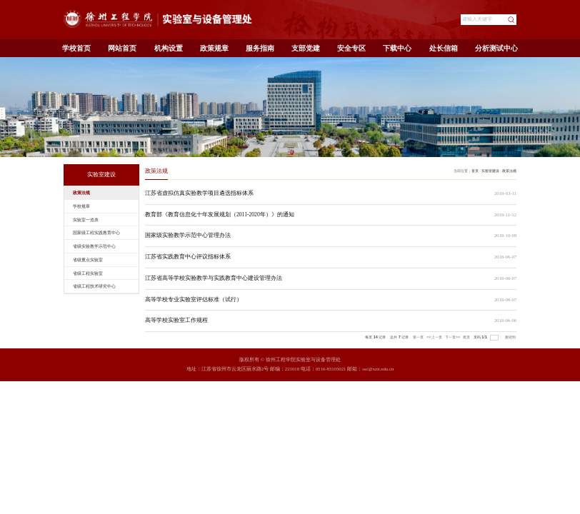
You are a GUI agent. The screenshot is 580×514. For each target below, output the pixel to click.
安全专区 (351, 48)
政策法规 (509, 170)
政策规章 (214, 48)
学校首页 (76, 48)
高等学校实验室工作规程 (176, 320)
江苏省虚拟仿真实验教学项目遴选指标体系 (199, 193)
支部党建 (305, 48)
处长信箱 (443, 48)
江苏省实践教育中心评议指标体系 (188, 256)
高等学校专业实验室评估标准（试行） (193, 299)
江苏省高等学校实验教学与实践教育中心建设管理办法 (213, 278)
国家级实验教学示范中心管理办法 (188, 235)
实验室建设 (490, 170)
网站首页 (122, 48)
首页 (475, 170)
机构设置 (168, 48)
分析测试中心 (496, 48)
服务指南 (260, 48)
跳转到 (511, 337)
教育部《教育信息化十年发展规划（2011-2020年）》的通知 (219, 214)
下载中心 (397, 48)
